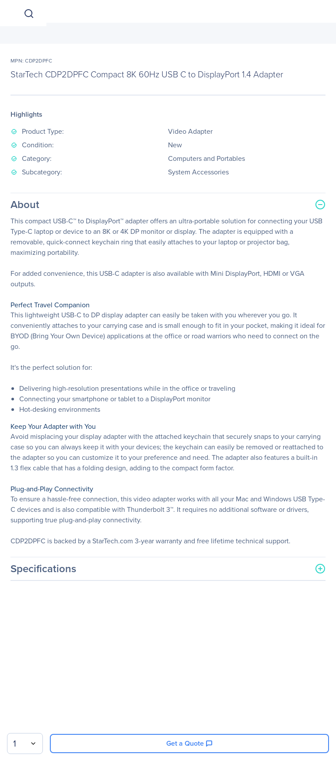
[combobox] (25, 743)
